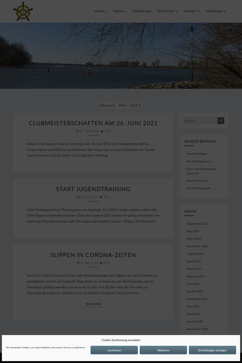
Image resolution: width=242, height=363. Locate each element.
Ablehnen (163, 350)
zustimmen (114, 350)
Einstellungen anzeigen (212, 350)
